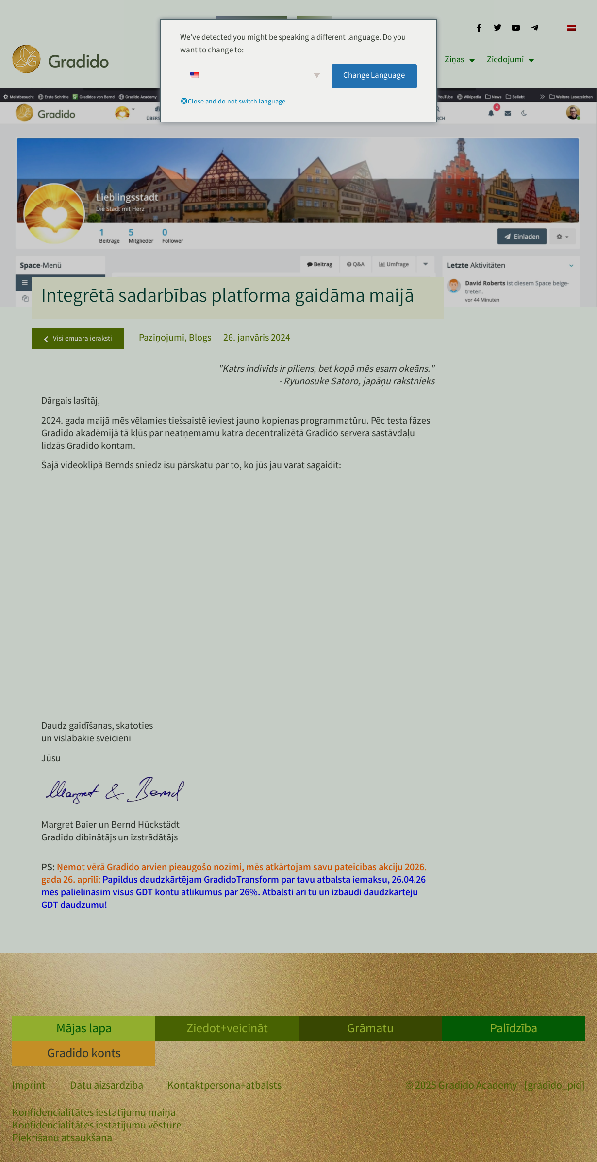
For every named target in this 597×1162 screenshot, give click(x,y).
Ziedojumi (510, 60)
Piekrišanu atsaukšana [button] (62, 1138)
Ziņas (460, 60)
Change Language (374, 76)
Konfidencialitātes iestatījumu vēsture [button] (97, 1126)
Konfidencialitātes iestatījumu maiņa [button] (94, 1113)
